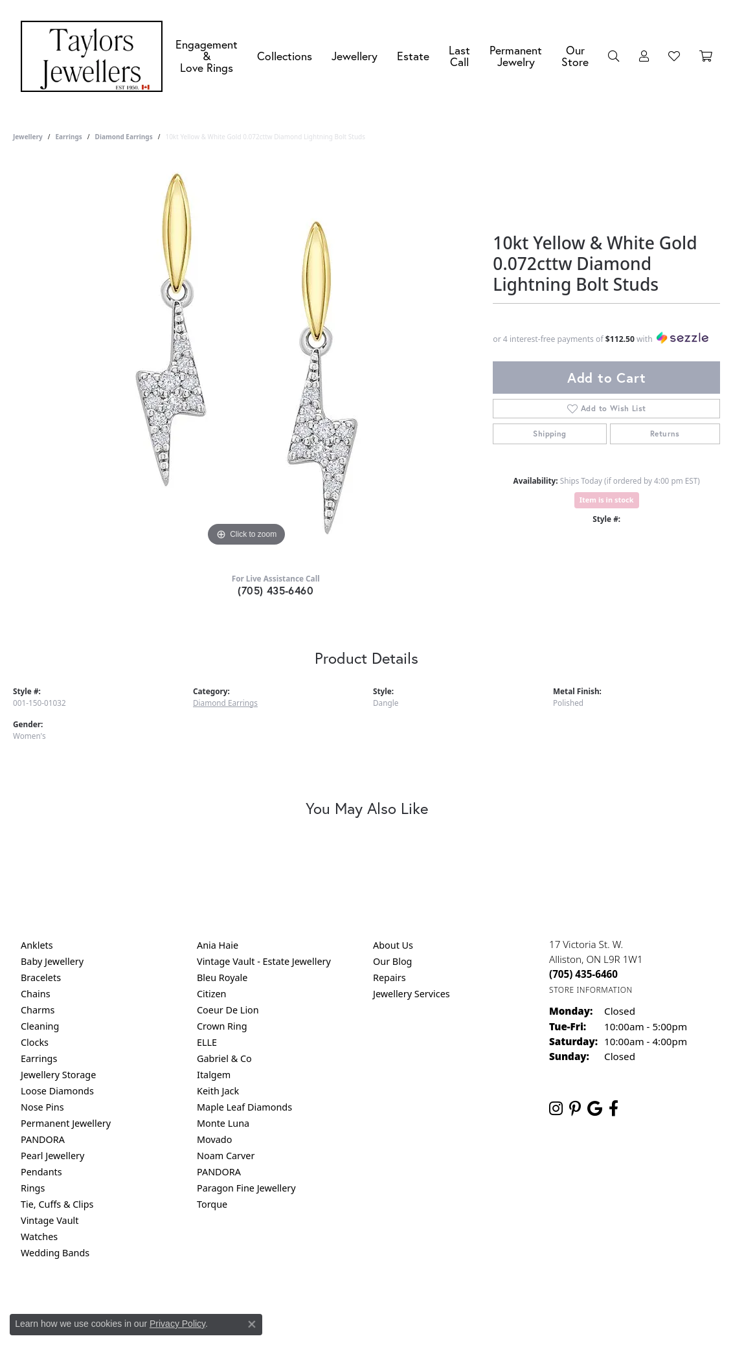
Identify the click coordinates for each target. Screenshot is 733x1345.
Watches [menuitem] (39, 1236)
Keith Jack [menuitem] (218, 1091)
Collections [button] (284, 56)
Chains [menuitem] (36, 994)
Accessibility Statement (475, 1305)
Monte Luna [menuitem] (223, 1123)
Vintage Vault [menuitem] (49, 1220)
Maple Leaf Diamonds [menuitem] (244, 1107)
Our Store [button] (575, 56)
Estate (413, 56)
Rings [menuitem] (33, 1188)
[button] (614, 56)
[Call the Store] (583, 973)
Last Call (459, 56)
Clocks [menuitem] (35, 1042)
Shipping (549, 433)
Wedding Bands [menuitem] (55, 1253)
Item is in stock (607, 499)
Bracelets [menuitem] (41, 977)
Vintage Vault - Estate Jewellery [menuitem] (264, 961)
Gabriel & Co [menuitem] (224, 1058)
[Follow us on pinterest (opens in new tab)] (575, 1108)
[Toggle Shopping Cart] (705, 56)
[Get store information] (591, 989)
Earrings (68, 136)
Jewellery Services (411, 994)
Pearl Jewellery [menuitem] (52, 1155)
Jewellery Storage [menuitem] (58, 1074)
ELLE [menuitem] (207, 1042)
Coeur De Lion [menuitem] (228, 1010)
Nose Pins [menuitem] (42, 1107)
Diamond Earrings (124, 136)
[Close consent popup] (252, 1324)
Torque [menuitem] (212, 1204)
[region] (246, 355)
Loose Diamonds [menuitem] (57, 1091)
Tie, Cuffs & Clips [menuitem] (57, 1204)
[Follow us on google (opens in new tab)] (594, 1108)
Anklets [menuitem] (37, 945)
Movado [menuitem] (214, 1139)
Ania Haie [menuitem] (217, 945)
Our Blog (392, 961)
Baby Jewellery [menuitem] (52, 961)
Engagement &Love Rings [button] (206, 55)
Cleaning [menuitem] (40, 1026)
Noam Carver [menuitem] (225, 1155)
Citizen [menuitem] (212, 994)
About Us (393, 945)
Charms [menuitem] (37, 1010)
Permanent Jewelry (516, 56)
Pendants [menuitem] (41, 1172)
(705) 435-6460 (275, 590)
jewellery (28, 136)
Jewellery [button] (355, 56)
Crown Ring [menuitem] (222, 1026)
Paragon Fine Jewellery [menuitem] (246, 1188)
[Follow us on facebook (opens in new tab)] (613, 1108)
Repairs (389, 977)
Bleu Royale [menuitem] (222, 977)
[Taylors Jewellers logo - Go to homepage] (94, 56)
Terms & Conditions (380, 1305)
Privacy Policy (303, 1305)
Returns (665, 433)
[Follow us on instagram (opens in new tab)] (556, 1108)
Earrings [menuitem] (39, 1058)
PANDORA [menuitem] (43, 1139)
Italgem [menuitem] (214, 1074)
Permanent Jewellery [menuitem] (66, 1123)
